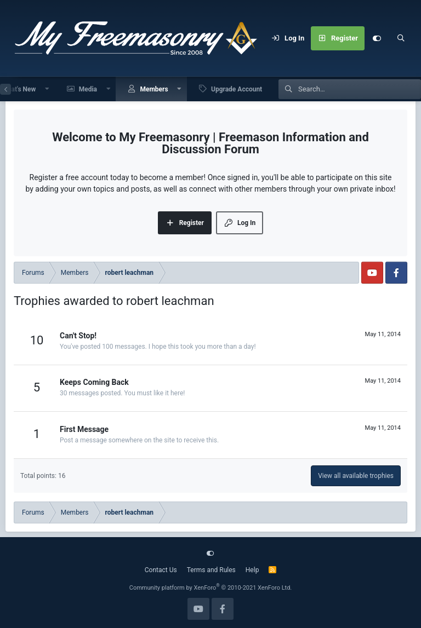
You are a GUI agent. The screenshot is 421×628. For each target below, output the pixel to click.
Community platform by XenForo (210, 587)
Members (154, 89)
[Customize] (377, 38)
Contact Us (161, 570)
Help (252, 570)
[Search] (401, 38)
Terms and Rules (211, 570)
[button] (47, 89)
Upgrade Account (236, 89)
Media (88, 89)
